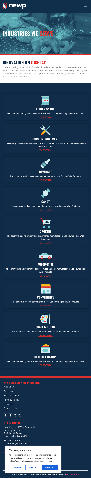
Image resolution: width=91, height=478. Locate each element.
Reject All (33, 467)
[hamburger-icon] (85, 6)
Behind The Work (72, 474)
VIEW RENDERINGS (45, 117)
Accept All (49, 467)
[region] (33, 459)
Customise (16, 467)
